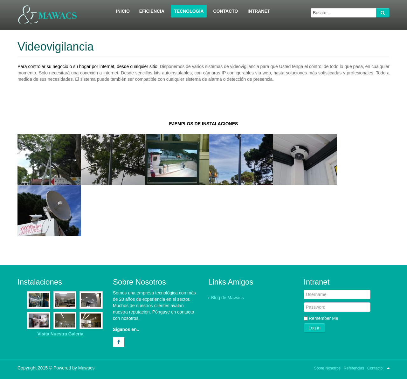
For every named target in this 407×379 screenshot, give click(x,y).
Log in (314, 327)
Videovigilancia (55, 46)
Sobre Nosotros (327, 368)
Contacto (375, 368)
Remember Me (323, 318)
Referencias (354, 368)
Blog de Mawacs (227, 297)
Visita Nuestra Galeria (60, 333)
